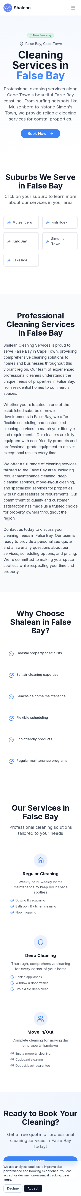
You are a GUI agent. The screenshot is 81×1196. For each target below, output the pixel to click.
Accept (33, 1188)
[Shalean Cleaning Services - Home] (17, 7)
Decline (13, 1188)
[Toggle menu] (73, 7)
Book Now (40, 133)
